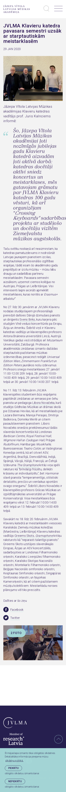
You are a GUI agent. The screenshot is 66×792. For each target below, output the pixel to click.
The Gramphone (28, 465)
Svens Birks (27, 319)
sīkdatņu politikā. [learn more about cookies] (14, 760)
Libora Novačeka (43, 402)
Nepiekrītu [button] (15, 781)
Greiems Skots (24, 535)
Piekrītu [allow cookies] (13, 768)
